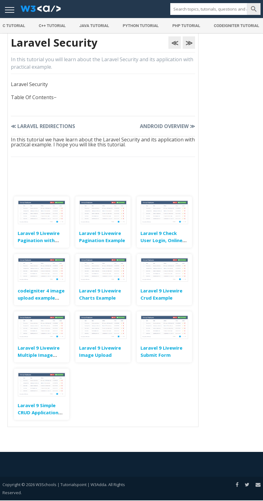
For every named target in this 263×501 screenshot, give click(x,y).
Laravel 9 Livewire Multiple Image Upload (39, 355)
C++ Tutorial (52, 25)
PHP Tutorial (186, 25)
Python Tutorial (141, 25)
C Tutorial (13, 25)
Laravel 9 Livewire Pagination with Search (39, 240)
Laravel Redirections (43, 126)
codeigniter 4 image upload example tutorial (41, 297)
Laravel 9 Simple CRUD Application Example (38, 412)
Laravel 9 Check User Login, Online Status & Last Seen (162, 240)
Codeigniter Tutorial (236, 25)
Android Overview (167, 126)
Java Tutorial (94, 25)
